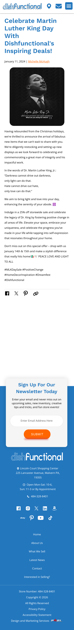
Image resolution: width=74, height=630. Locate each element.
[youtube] (41, 522)
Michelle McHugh (39, 61)
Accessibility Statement (37, 618)
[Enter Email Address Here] (36, 421)
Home (37, 537)
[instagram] (27, 511)
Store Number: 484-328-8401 (37, 594)
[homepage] (37, 460)
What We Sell (37, 554)
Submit (37, 435)
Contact (37, 571)
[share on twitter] (19, 293)
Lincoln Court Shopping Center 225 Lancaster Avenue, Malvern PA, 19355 (38, 473)
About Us (37, 546)
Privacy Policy (37, 613)
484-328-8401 (37, 497)
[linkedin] (46, 511)
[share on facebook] (9, 293)
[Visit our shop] (50, 7)
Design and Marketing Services (37, 625)
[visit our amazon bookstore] (57, 511)
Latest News (37, 563)
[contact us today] (60, 7)
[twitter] (37, 511)
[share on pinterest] (28, 293)
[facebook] (17, 511)
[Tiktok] (52, 522)
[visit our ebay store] (21, 522)
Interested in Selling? (37, 580)
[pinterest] (31, 522)
